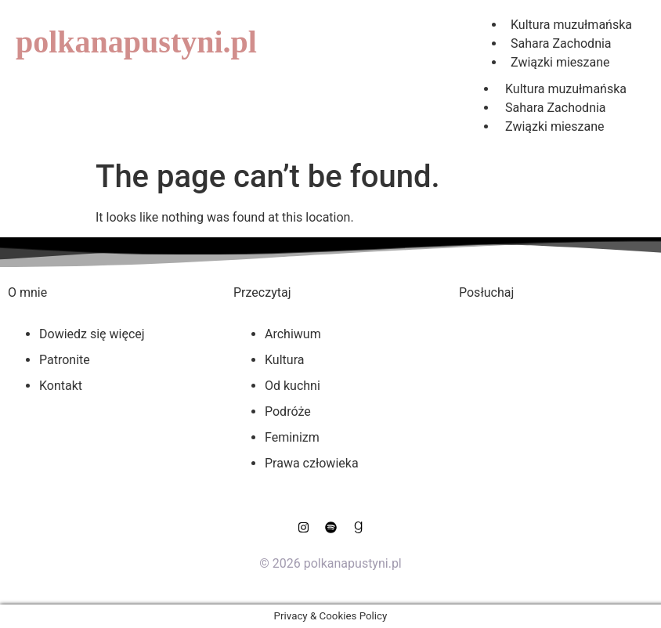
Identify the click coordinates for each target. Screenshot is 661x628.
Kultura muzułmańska (566, 88)
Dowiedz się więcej (92, 334)
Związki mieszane (560, 62)
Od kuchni (292, 385)
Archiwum (293, 334)
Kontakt (60, 385)
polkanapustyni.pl (136, 42)
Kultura (284, 359)
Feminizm (292, 437)
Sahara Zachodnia (555, 107)
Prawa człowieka (312, 463)
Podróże (288, 411)
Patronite (64, 359)
